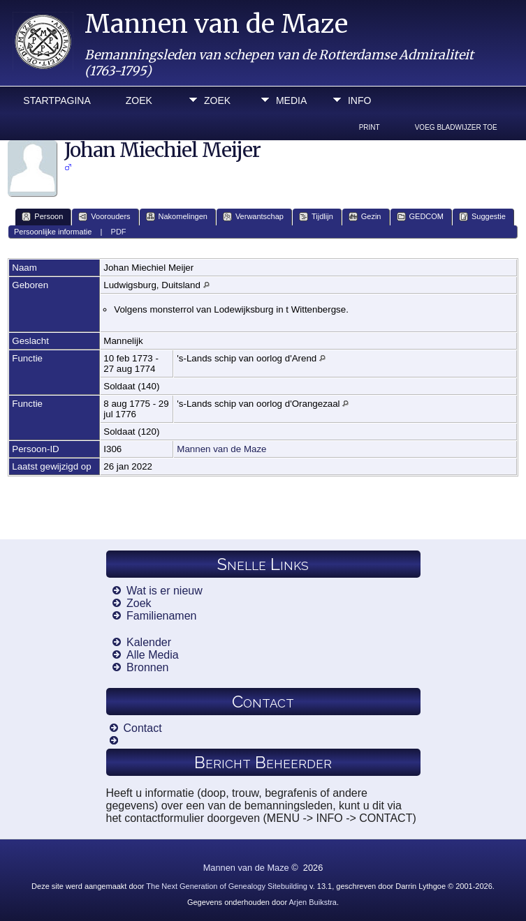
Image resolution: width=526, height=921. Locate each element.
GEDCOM (420, 216)
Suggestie (482, 216)
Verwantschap (253, 216)
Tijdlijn (316, 216)
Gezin (365, 216)
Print (369, 127)
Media (291, 100)
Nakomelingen (176, 216)
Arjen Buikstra (313, 902)
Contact (143, 728)
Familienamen (161, 616)
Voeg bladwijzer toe (456, 127)
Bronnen (147, 667)
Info (359, 100)
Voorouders (104, 216)
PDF (118, 231)
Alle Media (152, 655)
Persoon (42, 216)
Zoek (139, 100)
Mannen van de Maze (216, 24)
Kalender (148, 642)
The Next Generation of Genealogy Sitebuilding (226, 886)
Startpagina (56, 100)
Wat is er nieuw (164, 591)
